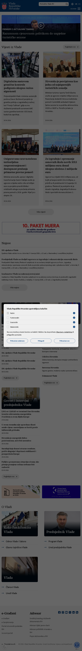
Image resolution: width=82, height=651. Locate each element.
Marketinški (14, 327)
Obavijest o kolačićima (64, 332)
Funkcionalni (14, 318)
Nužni (12, 313)
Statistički (14, 322)
